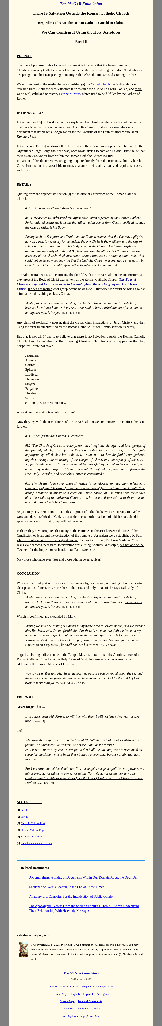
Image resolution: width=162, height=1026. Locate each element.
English (75, 994)
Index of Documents (90, 1001)
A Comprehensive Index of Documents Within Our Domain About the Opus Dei (83, 877)
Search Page (67, 1001)
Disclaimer (68, 1008)
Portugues (102, 994)
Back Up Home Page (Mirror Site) (81, 1016)
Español (88, 994)
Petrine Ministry (70, 94)
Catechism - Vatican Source (36, 843)
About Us (82, 1008)
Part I (24, 809)
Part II (24, 816)
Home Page (60, 994)
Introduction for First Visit (63, 986)
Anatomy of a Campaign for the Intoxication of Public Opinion (71, 896)
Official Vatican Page (33, 830)
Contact (96, 1008)
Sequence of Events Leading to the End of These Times (66, 887)
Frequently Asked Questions (97, 986)
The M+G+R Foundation (81, 3)
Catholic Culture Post (33, 823)
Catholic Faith (100, 84)
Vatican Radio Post (31, 836)
